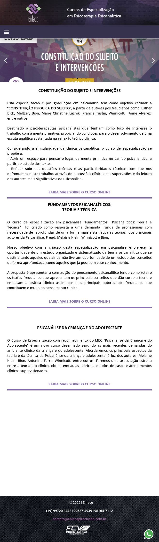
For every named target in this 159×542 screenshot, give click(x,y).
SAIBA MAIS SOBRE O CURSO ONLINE (79, 192)
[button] (6, 32)
